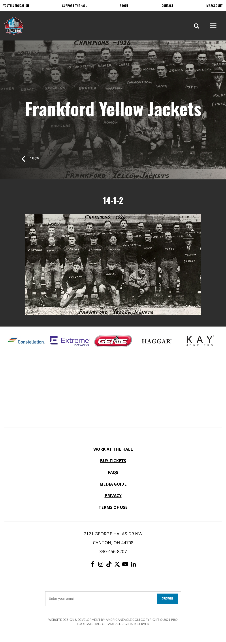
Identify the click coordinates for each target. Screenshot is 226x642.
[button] (196, 26)
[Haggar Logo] (156, 341)
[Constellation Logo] (26, 341)
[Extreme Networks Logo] (69, 341)
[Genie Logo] (113, 341)
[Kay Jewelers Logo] (200, 341)
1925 (34, 158)
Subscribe (167, 598)
